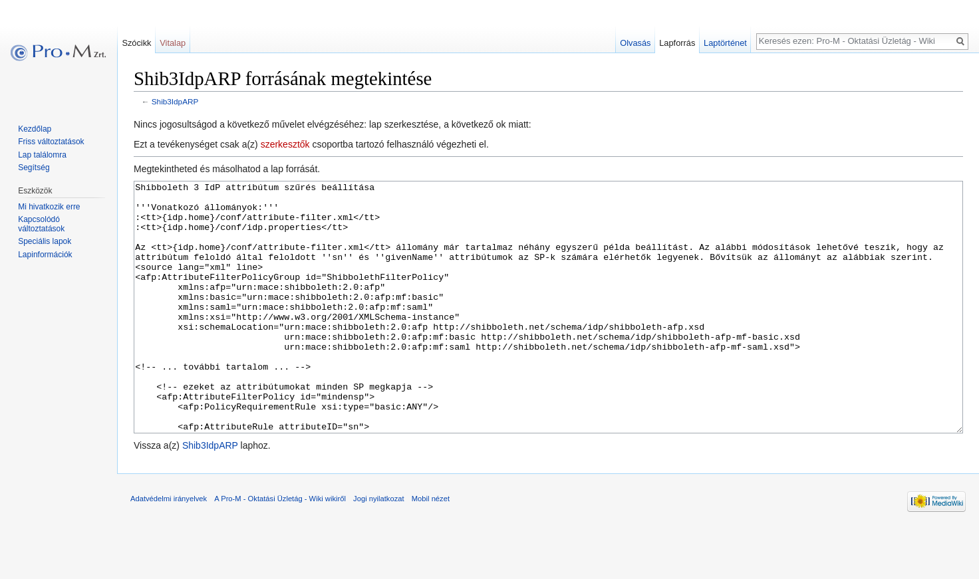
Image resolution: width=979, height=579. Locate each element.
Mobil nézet (431, 548)
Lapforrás (677, 43)
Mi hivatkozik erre (49, 206)
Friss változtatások (51, 141)
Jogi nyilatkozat (378, 548)
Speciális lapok (44, 241)
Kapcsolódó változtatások (41, 224)
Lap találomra (42, 155)
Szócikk (136, 43)
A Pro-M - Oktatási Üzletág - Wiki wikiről (280, 548)
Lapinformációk (45, 254)
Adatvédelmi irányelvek (168, 548)
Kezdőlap (34, 129)
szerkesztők (285, 144)
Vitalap (173, 43)
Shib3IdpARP (175, 101)
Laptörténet (725, 43)
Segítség (33, 167)
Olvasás (635, 43)
